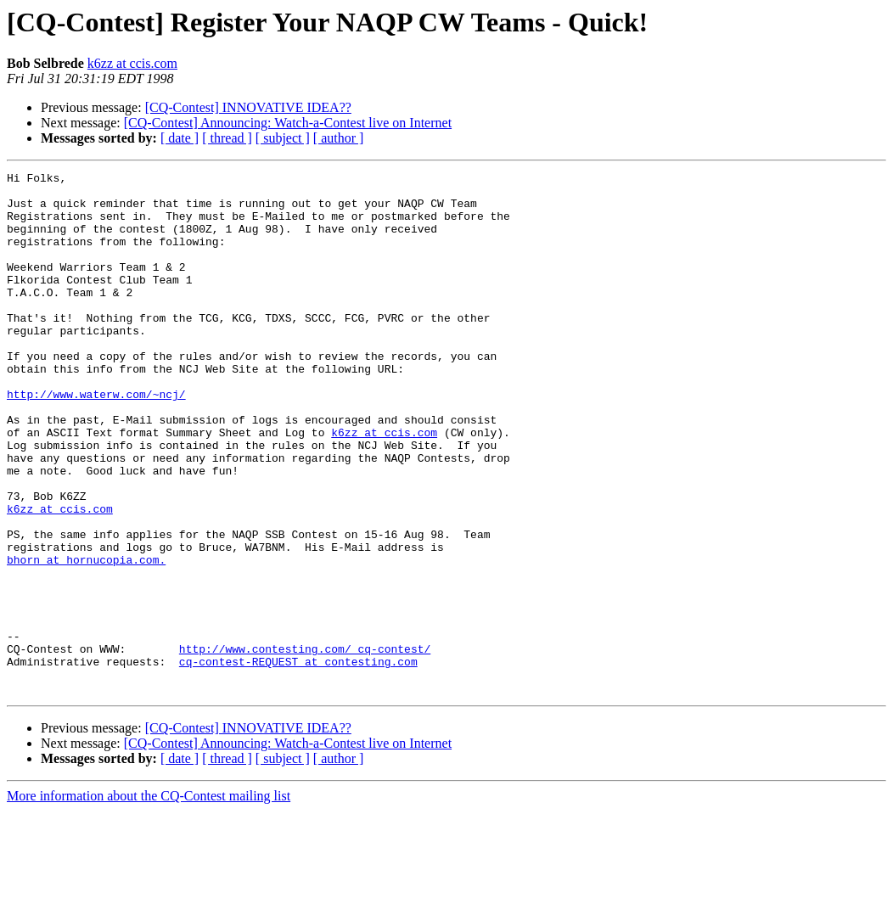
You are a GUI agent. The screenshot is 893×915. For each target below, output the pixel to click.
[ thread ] (227, 138)
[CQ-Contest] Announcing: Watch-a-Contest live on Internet (288, 122)
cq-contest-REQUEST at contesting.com (298, 760)
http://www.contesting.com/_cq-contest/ (304, 745)
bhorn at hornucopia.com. (86, 638)
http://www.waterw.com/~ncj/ (96, 439)
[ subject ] (283, 138)
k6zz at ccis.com (132, 63)
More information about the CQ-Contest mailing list (148, 900)
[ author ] (338, 138)
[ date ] (179, 138)
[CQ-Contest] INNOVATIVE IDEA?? (248, 107)
